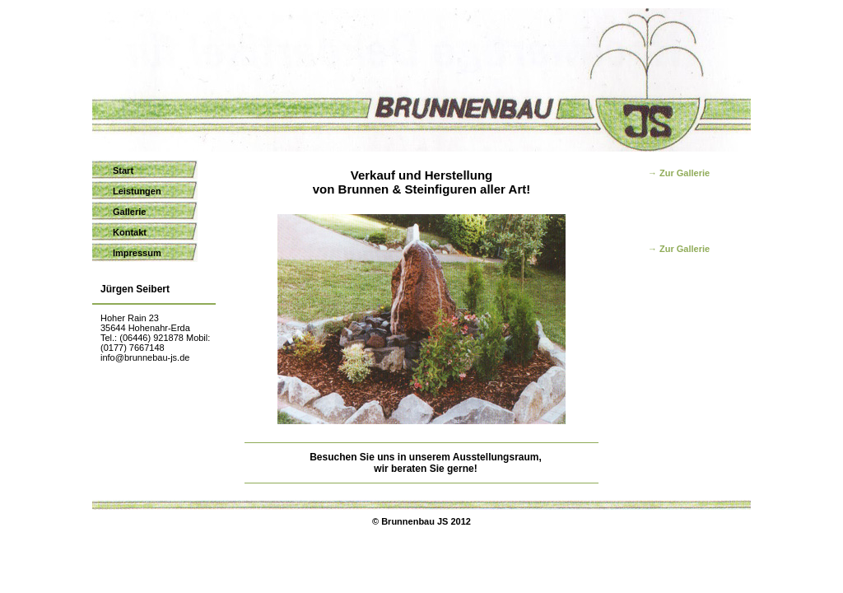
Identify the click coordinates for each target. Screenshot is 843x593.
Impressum (137, 253)
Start (123, 170)
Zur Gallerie (684, 173)
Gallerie (129, 212)
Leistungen (137, 191)
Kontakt (130, 232)
